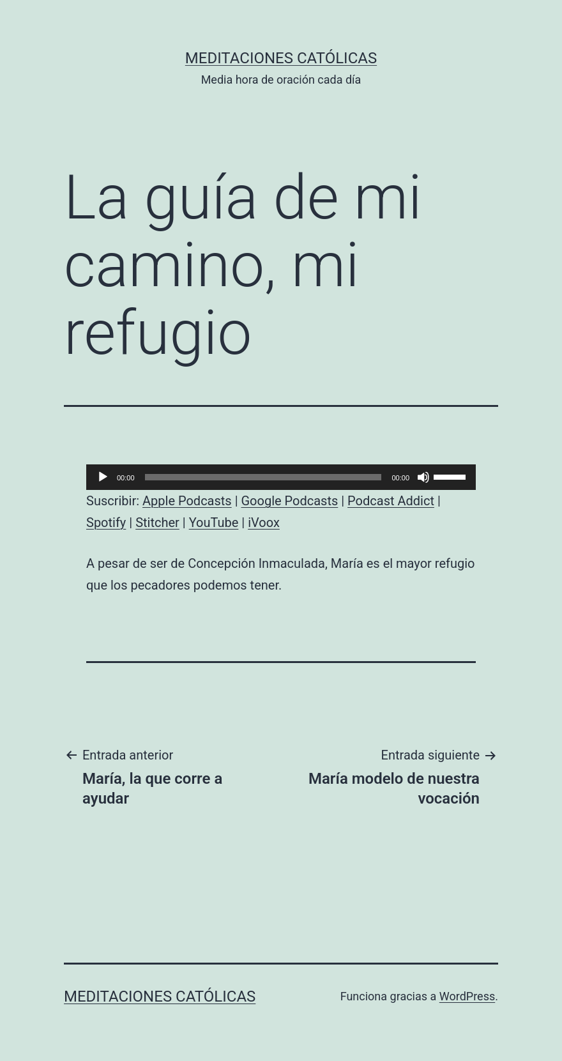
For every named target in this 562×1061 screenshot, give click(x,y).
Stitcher (157, 522)
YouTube (214, 522)
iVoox (264, 522)
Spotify (106, 522)
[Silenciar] (423, 477)
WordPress (467, 996)
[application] (281, 477)
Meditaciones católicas (281, 58)
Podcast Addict (390, 500)
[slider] (263, 477)
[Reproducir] (102, 477)
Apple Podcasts (187, 500)
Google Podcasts (289, 500)
